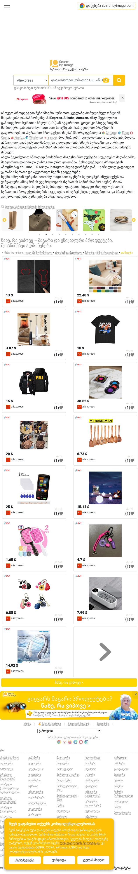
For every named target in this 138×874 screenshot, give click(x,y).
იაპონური (34, 780)
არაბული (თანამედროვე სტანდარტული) (9, 788)
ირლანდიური (37, 803)
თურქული (34, 774)
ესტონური (34, 763)
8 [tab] (85, 234)
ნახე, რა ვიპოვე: (14, 252)
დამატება (127, 252)
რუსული (62, 816)
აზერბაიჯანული (9, 757)
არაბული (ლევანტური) (8, 799)
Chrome (111, 132)
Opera (5, 137)
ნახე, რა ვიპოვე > (69, 682)
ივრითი (33, 786)
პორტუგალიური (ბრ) (67, 788)
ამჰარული (6, 769)
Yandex (52, 137)
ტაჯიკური (91, 786)
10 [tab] (98, 234)
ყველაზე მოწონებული (39, 252)
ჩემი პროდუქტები (107, 252)
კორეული (34, 814)
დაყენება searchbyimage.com (106, 6)
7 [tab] (79, 234)
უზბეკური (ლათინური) (93, 803)
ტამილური (92, 780)
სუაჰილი (91, 769)
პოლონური (64, 780)
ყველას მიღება (93, 860)
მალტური (63, 763)
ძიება (27, 723)
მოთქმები (103, 723)
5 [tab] (66, 234)
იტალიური (35, 808)
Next (133, 220)
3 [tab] (53, 234)
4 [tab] (59, 234)
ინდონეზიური (36, 797)
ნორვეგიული (65, 769)
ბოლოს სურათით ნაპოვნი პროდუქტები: (29, 206)
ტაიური (90, 774)
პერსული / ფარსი (68, 774)
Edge (125, 132)
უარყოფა (59, 860)
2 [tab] (46, 234)
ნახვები (89, 252)
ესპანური (34, 757)
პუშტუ (60, 805)
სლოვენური (93, 757)
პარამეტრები (25, 860)
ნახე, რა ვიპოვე (49, 724)
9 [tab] (92, 234)
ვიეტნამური (35, 769)
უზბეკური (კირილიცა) (93, 793)
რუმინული (63, 811)
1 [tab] (39, 234)
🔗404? (6, 259)
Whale (33, 137)
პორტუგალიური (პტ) (67, 797)
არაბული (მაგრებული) (8, 809)
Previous (4, 220)
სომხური (91, 763)
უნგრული (91, 816)
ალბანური (6, 763)
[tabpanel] (69, 220)
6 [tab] (72, 234)
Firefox (19, 137)
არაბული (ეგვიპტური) (7, 776)
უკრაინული (93, 811)
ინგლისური (35, 791)
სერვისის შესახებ (78, 723)
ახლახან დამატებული (69, 252)
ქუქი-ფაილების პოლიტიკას (79, 843)
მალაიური (63, 757)
